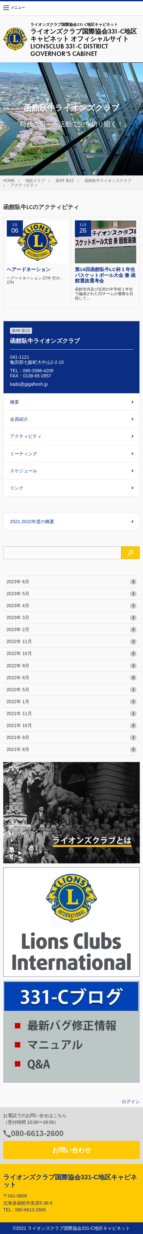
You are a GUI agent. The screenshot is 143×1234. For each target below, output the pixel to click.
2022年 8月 (71, 678)
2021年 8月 (71, 750)
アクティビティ (24, 185)
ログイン (131, 1101)
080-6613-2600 (37, 1133)
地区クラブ (35, 180)
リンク (17, 487)
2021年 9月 (71, 738)
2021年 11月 (71, 714)
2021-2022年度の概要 (32, 521)
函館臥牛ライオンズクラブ (108, 180)
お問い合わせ (71, 1150)
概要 (14, 402)
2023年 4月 (71, 606)
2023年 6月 (71, 582)
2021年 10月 (71, 726)
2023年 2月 (71, 630)
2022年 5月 (71, 690)
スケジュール (23, 470)
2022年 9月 (71, 666)
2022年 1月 (71, 702)
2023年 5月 (71, 594)
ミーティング (23, 453)
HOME (9, 180)
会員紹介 (19, 419)
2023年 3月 (71, 618)
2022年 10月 (71, 654)
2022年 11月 (71, 642)
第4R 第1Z (65, 180)
